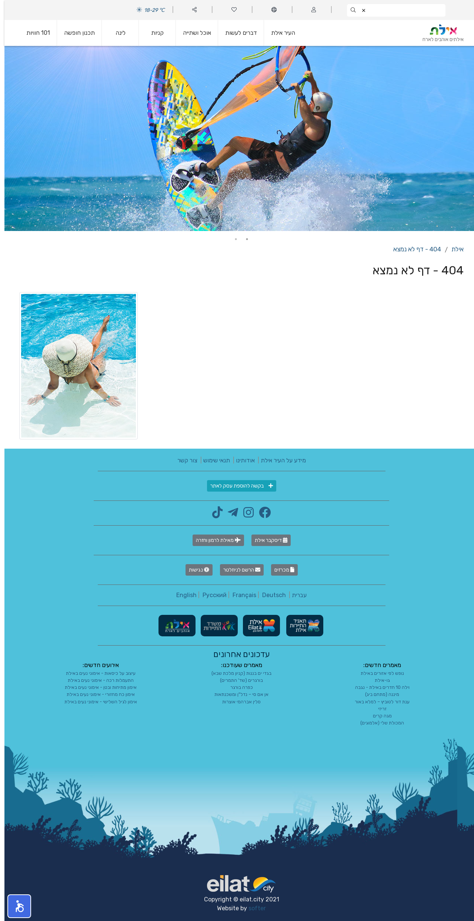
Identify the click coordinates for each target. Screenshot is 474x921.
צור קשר (183, 460)
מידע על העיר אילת (278, 460)
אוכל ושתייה (192, 32)
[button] (15, 906)
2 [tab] (231, 239)
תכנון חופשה (75, 32)
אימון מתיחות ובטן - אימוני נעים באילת (96, 687)
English (182, 595)
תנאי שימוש (212, 460)
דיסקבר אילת (266, 540)
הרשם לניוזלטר (237, 570)
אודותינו (240, 460)
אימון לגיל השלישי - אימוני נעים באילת (96, 701)
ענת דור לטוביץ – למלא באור (377, 701)
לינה (116, 32)
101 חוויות (34, 32)
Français (240, 595)
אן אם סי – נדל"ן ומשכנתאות (237, 694)
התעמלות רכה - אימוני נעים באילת (96, 680)
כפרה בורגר (237, 687)
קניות (153, 32)
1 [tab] (242, 239)
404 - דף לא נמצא (413, 249)
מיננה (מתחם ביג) (378, 694)
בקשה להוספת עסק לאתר (237, 486)
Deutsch (269, 595)
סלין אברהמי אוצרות (237, 701)
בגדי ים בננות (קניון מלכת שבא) (237, 673)
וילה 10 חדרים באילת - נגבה (378, 687)
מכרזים (280, 570)
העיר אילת (279, 32)
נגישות (194, 570)
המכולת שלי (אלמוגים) (378, 723)
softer (252, 908)
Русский (210, 595)
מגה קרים (377, 716)
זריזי (378, 708)
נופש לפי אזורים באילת (378, 673)
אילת (453, 249)
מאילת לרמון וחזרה (213, 540)
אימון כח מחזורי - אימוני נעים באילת (96, 694)
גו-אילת (377, 680)
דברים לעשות (237, 32)
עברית (294, 595)
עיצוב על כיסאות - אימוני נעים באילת (96, 673)
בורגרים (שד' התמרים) (237, 680)
